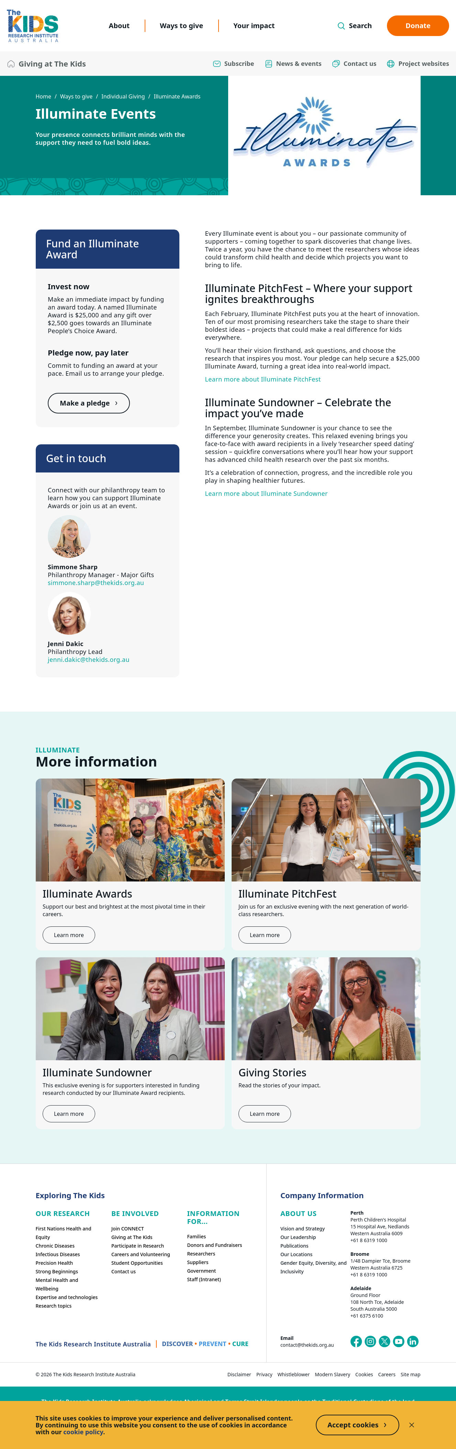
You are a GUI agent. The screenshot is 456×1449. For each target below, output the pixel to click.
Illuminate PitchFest (287, 893)
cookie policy (83, 1432)
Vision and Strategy (302, 1228)
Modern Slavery (332, 1374)
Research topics (54, 1305)
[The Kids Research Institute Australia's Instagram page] (370, 1341)
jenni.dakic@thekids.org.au (89, 659)
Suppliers (197, 1262)
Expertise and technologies (67, 1297)
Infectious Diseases (58, 1254)
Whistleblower (294, 1374)
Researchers (201, 1253)
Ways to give (181, 25)
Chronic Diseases (55, 1245)
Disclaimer (239, 1374)
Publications (294, 1245)
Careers (387, 1374)
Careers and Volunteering (140, 1254)
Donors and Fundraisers (214, 1245)
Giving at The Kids (132, 1237)
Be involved (135, 1213)
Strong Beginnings (57, 1271)
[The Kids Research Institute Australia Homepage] (32, 26)
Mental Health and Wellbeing (57, 1284)
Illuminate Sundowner (97, 1072)
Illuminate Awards (177, 96)
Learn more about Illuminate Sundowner (266, 493)
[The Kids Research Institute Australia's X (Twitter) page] (384, 1341)
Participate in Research (137, 1245)
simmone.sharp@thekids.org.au (96, 583)
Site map (410, 1374)
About (119, 25)
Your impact (254, 25)
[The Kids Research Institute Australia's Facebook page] (356, 1341)
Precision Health (54, 1263)
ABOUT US (298, 1213)
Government (201, 1270)
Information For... (213, 1217)
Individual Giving (123, 96)
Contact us (123, 1271)
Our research (63, 1213)
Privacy (264, 1374)
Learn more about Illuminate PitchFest (263, 379)
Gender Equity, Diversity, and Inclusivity (313, 1267)
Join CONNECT (127, 1228)
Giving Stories (272, 1072)
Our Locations (296, 1254)
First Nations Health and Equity (63, 1232)
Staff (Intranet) (204, 1279)
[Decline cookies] (412, 1425)
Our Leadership (298, 1237)
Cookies (364, 1374)
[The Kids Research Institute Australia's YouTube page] (398, 1341)
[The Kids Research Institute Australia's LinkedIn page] (413, 1341)
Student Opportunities (137, 1263)
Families (196, 1236)
